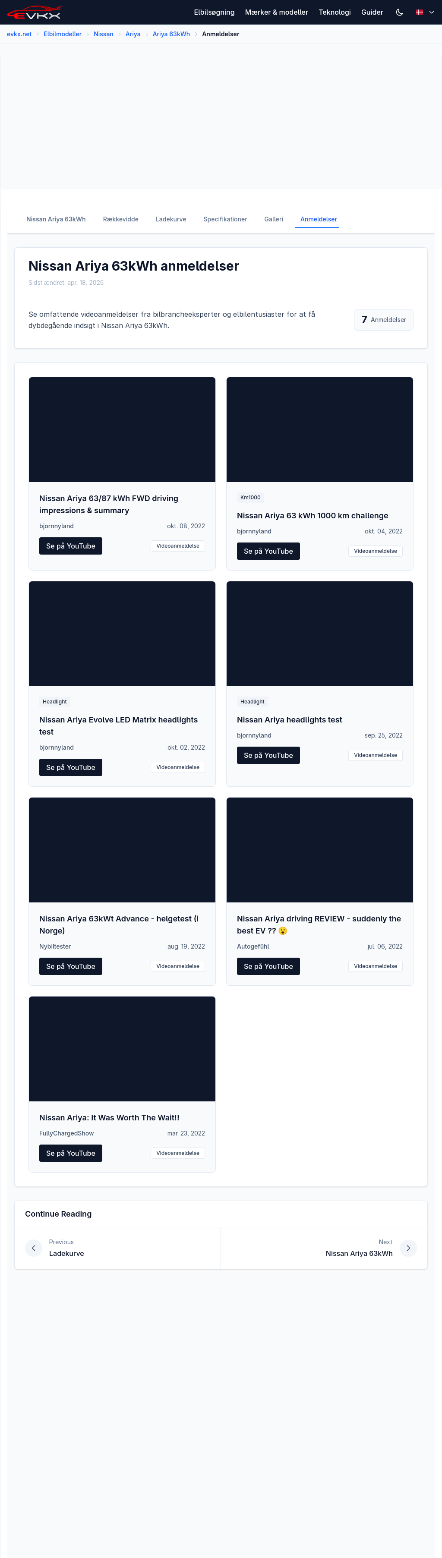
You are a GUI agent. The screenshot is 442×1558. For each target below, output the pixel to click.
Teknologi (335, 12)
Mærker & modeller (277, 12)
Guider (372, 12)
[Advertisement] (221, 121)
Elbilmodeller (63, 34)
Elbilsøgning (214, 12)
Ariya (133, 34)
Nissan (104, 34)
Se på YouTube (70, 546)
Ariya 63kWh (171, 34)
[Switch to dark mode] (400, 12)
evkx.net (19, 34)
